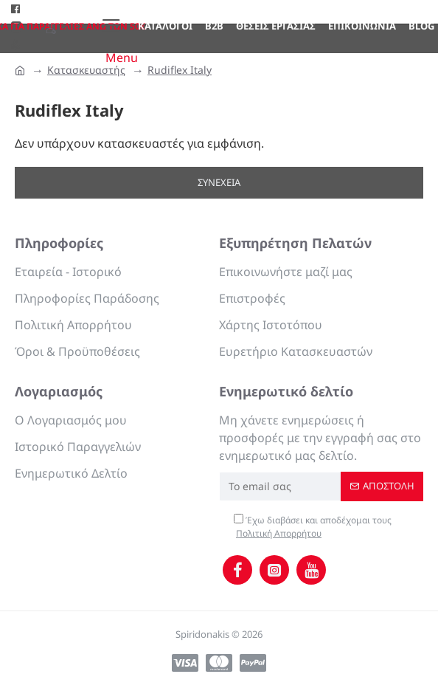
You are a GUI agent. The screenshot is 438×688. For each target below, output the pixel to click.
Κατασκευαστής (86, 70)
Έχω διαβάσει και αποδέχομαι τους (313, 527)
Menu (121, 57)
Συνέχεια (219, 182)
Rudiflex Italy (179, 70)
